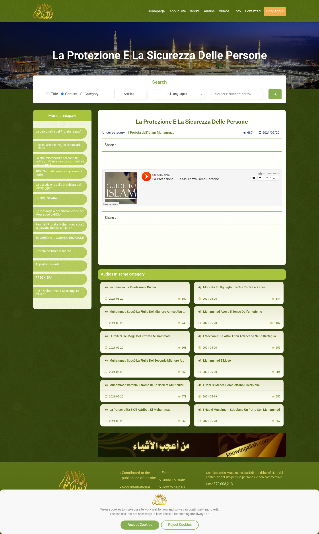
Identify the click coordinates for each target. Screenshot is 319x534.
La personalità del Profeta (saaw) (58, 131)
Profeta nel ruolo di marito (53, 251)
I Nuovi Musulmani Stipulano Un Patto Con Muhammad (239, 409)
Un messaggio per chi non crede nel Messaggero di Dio (59, 213)
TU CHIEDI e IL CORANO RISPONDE (59, 237)
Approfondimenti (47, 264)
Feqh (165, 473)
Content (69, 94)
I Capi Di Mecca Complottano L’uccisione (229, 385)
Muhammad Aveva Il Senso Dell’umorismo (230, 311)
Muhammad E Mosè (214, 360)
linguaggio (275, 11)
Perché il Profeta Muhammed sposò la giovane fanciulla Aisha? (59, 226)
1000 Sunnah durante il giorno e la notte (58, 173)
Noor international (136, 487)
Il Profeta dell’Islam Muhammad (150, 133)
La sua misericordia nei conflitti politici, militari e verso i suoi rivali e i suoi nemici (59, 161)
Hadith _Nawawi (46, 198)
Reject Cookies (180, 524)
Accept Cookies (140, 524)
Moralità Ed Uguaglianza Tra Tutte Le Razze (231, 287)
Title (52, 94)
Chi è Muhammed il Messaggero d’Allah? (57, 292)
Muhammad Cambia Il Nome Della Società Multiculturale (147, 385)
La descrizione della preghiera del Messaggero (58, 186)
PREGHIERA (43, 277)
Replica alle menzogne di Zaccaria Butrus (58, 146)
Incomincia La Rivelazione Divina (130, 287)
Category (89, 94)
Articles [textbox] (129, 94)
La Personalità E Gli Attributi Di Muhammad (138, 409)
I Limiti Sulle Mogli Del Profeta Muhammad (137, 336)
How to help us (173, 487)
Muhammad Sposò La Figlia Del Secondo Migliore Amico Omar (151, 360)
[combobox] (130, 94)
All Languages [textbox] (177, 94)
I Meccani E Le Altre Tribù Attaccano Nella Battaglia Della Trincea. (247, 336)
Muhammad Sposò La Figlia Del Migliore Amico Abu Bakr (147, 311)
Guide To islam (173, 480)
